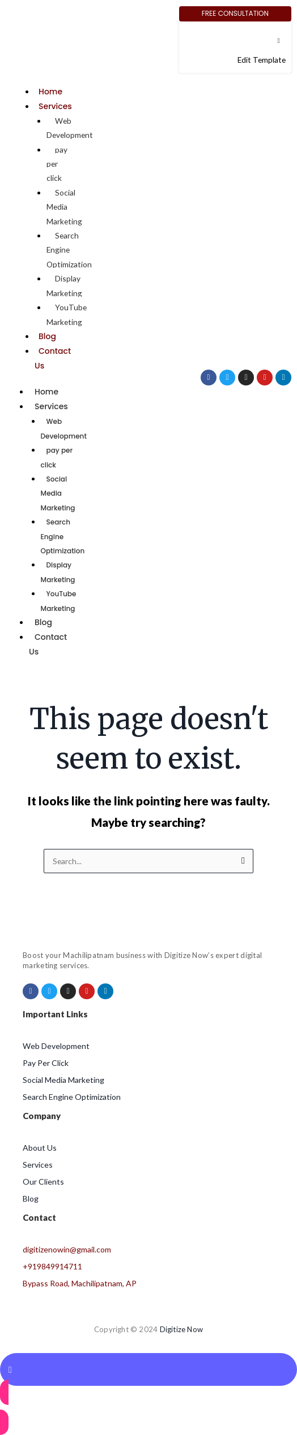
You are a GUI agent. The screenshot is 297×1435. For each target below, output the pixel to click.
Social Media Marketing (58, 493)
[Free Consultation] (235, 13)
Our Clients (43, 1181)
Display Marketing (64, 285)
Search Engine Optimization (72, 1097)
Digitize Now (181, 1329)
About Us (40, 1147)
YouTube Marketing (66, 314)
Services (55, 106)
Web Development (69, 128)
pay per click (57, 457)
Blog (47, 336)
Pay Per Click (46, 1063)
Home (50, 91)
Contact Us (48, 644)
